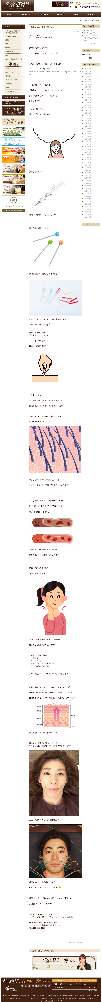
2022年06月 (88, 79)
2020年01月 (88, 108)
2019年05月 (88, 128)
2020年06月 (88, 95)
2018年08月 (88, 149)
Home (5, 991)
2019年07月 (88, 123)
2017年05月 (88, 188)
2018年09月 (88, 147)
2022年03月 (88, 87)
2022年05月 (88, 82)
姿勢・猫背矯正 (80, 991)
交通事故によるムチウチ (47, 991)
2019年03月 (88, 134)
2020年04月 (88, 100)
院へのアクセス (92, 14)
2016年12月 (88, 201)
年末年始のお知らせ (90, 30)
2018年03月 (88, 162)
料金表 (76, 14)
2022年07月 (88, 76)
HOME (9, 14)
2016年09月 (88, 209)
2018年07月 (88, 152)
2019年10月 (88, 115)
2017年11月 (88, 173)
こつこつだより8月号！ (91, 43)
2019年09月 (88, 118)
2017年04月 (88, 191)
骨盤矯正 (70, 991)
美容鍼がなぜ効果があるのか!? (44, 27)
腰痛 (64, 991)
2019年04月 (88, 131)
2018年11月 (88, 141)
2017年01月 (88, 199)
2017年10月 (88, 175)
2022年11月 (88, 71)
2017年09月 (88, 178)
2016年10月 (88, 207)
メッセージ (63, 994)
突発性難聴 (48, 996)
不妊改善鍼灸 (73, 994)
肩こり (59, 991)
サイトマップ (58, 996)
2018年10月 (88, 144)
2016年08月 (88, 212)
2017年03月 (88, 194)
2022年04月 (88, 84)
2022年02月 (88, 89)
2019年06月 (88, 126)
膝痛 (88, 991)
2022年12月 (88, 69)
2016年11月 (88, 204)
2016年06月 (88, 217)
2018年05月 (88, 157)
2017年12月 (88, 170)
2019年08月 (88, 121)
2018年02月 (88, 165)
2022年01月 (88, 92)
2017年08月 (88, 181)
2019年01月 (88, 136)
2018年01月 (88, 167)
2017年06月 (88, 186)
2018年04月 (88, 160)
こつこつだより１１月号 (92, 35)
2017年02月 (88, 196)
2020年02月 (88, 105)
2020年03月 (88, 102)
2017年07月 (88, 183)
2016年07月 (88, 214)
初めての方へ (26, 14)
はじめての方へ (13, 991)
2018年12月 (88, 139)
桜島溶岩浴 (43, 994)
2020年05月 (88, 97)
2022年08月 (88, 74)
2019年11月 (88, 113)
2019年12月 (88, 110)
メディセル (19, 994)
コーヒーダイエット (31, 994)
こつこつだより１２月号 (92, 33)
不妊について (53, 994)
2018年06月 (88, 154)
